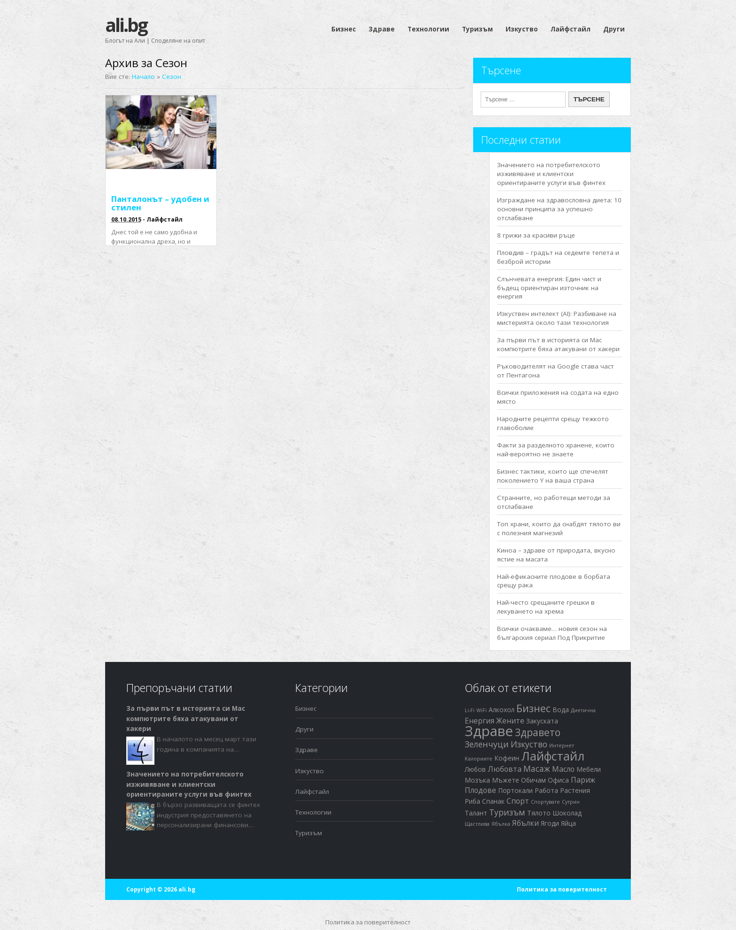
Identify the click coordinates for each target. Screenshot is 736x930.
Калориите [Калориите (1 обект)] (478, 758)
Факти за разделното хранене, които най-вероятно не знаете (555, 449)
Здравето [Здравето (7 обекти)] (537, 732)
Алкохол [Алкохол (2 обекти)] (501, 709)
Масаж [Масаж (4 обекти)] (536, 768)
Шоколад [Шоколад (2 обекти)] (567, 812)
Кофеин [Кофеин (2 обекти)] (506, 757)
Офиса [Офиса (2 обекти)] (558, 780)
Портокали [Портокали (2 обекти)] (515, 790)
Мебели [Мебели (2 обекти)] (588, 769)
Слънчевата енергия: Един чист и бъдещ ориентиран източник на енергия (549, 288)
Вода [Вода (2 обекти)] (560, 709)
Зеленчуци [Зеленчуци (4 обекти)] (487, 744)
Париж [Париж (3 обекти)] (583, 780)
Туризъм (477, 29)
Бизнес (343, 29)
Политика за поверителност (562, 889)
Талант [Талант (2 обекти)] (476, 812)
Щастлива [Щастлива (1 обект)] (477, 824)
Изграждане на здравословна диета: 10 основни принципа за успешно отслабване (559, 209)
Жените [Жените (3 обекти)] (510, 720)
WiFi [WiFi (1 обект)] (481, 710)
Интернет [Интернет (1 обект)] (561, 745)
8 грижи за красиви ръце (536, 235)
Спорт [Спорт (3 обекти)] (517, 801)
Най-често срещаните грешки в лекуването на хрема (546, 606)
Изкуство (522, 29)
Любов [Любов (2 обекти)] (475, 769)
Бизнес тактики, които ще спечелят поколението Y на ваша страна (552, 475)
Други (614, 29)
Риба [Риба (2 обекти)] (472, 801)
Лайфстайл (570, 29)
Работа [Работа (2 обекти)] (546, 790)
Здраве (381, 29)
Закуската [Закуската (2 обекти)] (542, 720)
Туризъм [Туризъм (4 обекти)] (507, 812)
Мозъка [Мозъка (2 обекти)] (477, 780)
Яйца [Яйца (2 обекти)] (568, 823)
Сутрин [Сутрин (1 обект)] (571, 802)
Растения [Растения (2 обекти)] (575, 790)
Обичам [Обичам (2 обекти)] (533, 780)
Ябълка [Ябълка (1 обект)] (500, 824)
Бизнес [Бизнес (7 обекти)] (533, 708)
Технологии (428, 29)
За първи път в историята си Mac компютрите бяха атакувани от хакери (558, 344)
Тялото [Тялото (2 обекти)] (539, 812)
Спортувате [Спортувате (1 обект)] (545, 802)
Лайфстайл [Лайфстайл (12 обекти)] (552, 756)
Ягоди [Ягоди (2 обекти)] (550, 823)
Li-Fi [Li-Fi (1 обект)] (470, 710)
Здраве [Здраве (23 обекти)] (489, 731)
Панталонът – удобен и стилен (160, 203)
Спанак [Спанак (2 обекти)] (493, 801)
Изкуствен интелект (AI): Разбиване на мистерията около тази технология (556, 318)
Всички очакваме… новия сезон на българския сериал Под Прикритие (552, 633)
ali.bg (126, 24)
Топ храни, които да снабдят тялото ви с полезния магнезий (559, 528)
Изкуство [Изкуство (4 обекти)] (529, 744)
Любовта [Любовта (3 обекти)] (504, 769)
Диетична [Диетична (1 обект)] (583, 710)
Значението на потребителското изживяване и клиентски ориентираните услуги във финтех (551, 174)
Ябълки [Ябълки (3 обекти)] (525, 823)
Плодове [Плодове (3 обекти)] (480, 790)
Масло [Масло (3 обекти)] (563, 769)
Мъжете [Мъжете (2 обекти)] (505, 780)
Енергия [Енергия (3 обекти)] (479, 720)
